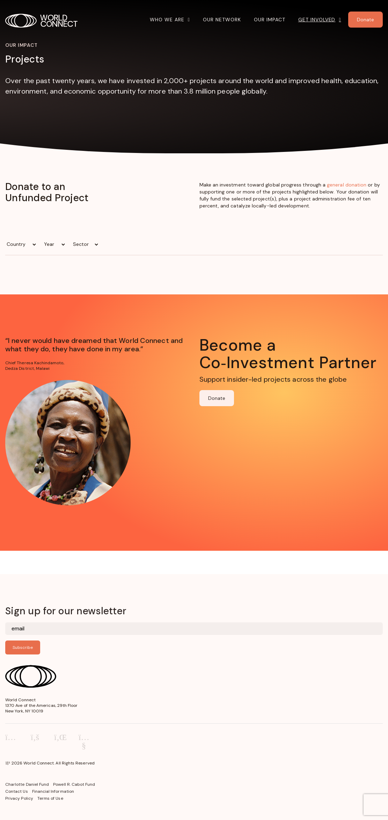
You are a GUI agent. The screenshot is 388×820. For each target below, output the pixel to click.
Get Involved (317, 19)
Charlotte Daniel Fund (27, 784)
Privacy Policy (19, 798)
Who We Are (167, 19)
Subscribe (23, 647)
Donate (216, 398)
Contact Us (16, 791)
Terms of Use (50, 798)
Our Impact (269, 19)
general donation (346, 185)
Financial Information (53, 791)
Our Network (222, 19)
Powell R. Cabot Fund (74, 784)
